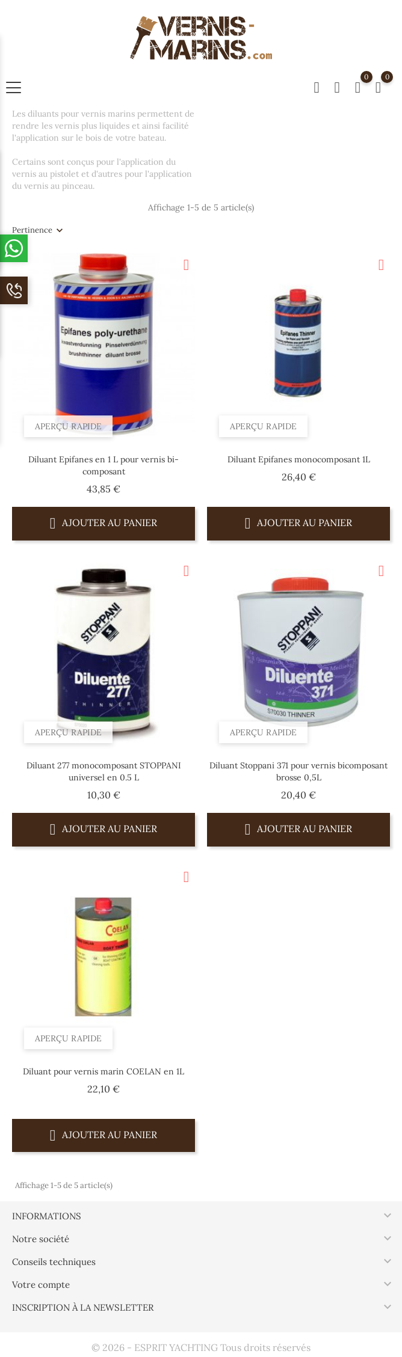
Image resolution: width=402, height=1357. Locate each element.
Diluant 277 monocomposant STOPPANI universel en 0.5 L (103, 771)
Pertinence (32, 230)
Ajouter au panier (104, 523)
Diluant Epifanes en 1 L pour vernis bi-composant (103, 465)
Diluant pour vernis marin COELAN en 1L (103, 1071)
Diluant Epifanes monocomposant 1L (298, 459)
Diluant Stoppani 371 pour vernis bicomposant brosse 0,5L (298, 771)
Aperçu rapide (68, 426)
